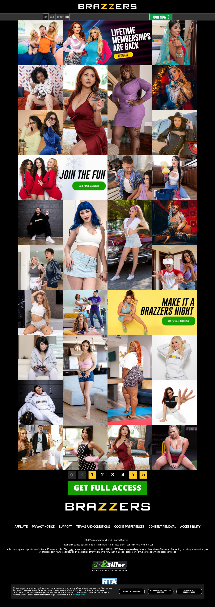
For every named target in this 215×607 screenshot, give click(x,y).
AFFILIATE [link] (21, 526)
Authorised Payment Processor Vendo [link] (158, 552)
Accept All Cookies (131, 591)
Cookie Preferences (129, 526)
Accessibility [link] (190, 526)
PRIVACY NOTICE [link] (43, 526)
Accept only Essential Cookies (160, 591)
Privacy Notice (78, 595)
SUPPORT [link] (65, 526)
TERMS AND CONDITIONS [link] (93, 526)
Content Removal (162, 526)
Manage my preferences (189, 591)
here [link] (71, 549)
